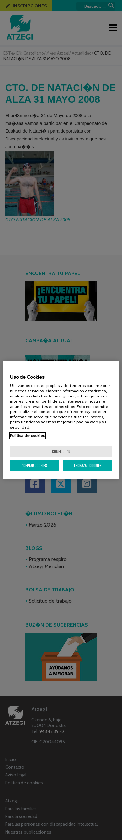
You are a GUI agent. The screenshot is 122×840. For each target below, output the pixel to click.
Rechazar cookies (88, 465)
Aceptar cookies (34, 465)
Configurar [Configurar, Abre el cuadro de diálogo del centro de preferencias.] (61, 451)
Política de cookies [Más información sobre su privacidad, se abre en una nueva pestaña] (27, 435)
